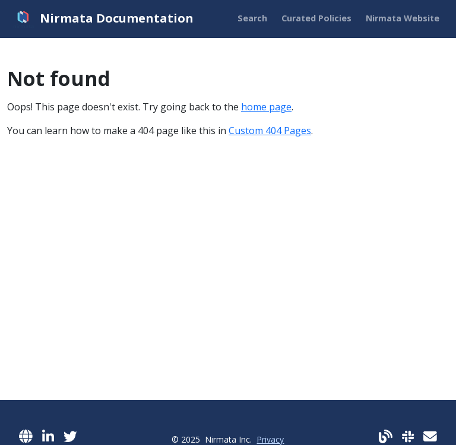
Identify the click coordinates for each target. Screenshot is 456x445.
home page (266, 106)
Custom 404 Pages (270, 130)
